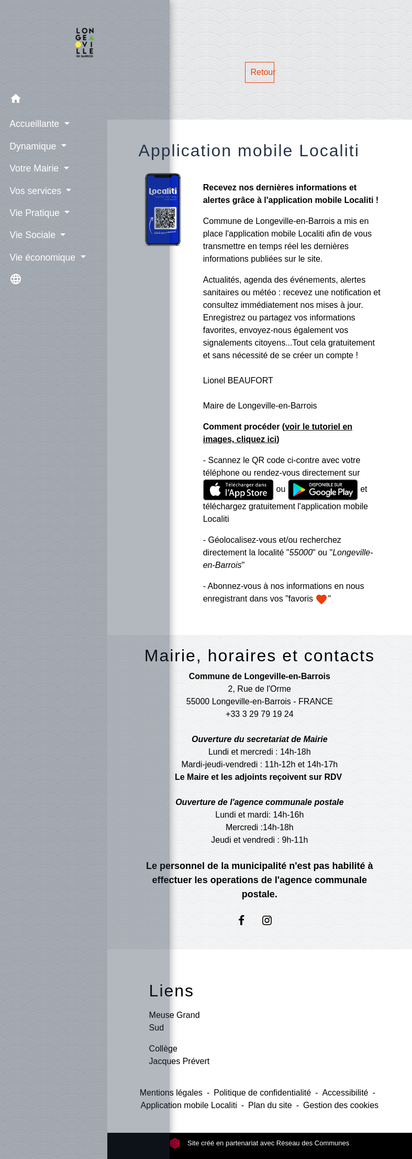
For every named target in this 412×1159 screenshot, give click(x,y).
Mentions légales (171, 1092)
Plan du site (270, 1105)
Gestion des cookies (340, 1105)
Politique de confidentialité (262, 1092)
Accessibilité (345, 1092)
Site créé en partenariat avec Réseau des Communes (259, 1143)
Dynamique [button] (32, 145)
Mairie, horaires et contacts (259, 655)
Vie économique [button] (42, 256)
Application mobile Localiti (189, 1105)
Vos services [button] (35, 190)
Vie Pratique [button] (34, 212)
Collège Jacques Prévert (179, 1055)
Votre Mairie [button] (34, 168)
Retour (263, 72)
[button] (53, 99)
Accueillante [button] (34, 123)
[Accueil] (53, 43)
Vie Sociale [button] (32, 234)
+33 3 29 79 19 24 (259, 714)
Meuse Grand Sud (174, 1021)
